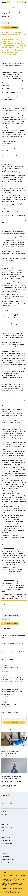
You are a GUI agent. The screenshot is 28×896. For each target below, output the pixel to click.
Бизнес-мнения (5, 814)
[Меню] (25, 2)
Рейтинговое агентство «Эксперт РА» (12, 409)
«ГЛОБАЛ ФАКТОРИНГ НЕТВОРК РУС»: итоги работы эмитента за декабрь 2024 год (13, 678)
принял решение (15, 195)
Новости (13, 6)
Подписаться (13, 722)
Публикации (8, 6)
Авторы (3, 817)
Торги (2, 706)
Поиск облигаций (5, 840)
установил (14, 296)
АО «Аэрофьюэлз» (18, 63)
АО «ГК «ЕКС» (17, 335)
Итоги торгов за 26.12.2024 (8, 704)
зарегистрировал (9, 548)
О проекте (4, 853)
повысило (22, 333)
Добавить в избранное (11, 27)
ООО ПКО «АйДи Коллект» (9, 164)
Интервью (3, 696)
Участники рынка (5, 837)
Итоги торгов (4, 702)
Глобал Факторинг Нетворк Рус (7, 681)
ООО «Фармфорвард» (7, 231)
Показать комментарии (11, 615)
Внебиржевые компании (7, 830)
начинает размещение (7, 110)
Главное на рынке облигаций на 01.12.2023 (8, 7)
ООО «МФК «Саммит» (19, 108)
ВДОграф (6, 706)
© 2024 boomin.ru (5, 872)
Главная (2, 6)
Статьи (3, 821)
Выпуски (3, 846)
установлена (9, 237)
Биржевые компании (6, 827)
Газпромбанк (15, 82)
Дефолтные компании (6, 834)
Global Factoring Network (18, 681)
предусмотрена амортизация (9, 76)
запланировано (21, 83)
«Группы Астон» (21, 550)
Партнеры (4, 850)
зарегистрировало (6, 166)
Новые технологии (12, 706)
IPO (2, 671)
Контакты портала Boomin (7, 859)
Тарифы (3, 866)
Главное (3, 18)
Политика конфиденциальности (9, 862)
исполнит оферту (16, 272)
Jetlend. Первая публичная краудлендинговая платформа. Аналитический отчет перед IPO (10, 667)
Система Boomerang (6, 843)
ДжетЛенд (6, 671)
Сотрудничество (5, 856)
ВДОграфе (5, 604)
